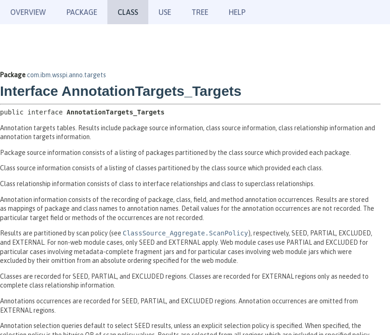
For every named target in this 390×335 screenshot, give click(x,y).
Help (237, 12)
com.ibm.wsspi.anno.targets (66, 75)
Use (165, 12)
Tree (200, 12)
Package (81, 12)
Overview (28, 12)
